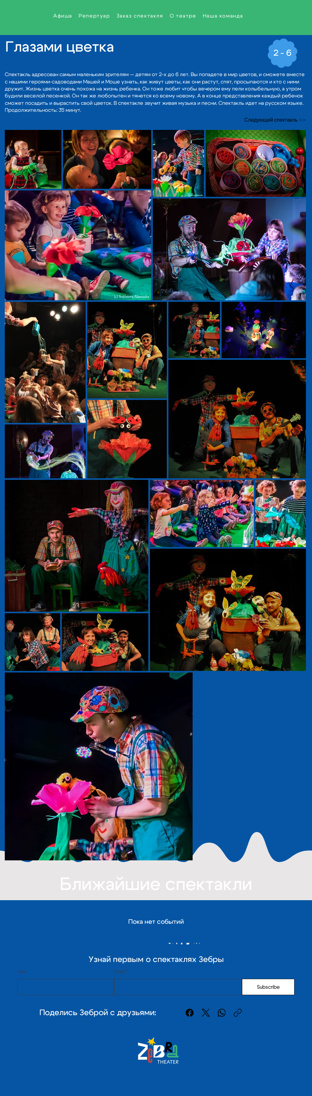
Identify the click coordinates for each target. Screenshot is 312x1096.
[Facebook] (190, 1013)
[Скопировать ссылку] (238, 1013)
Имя (22, 972)
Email (120, 972)
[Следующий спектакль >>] (274, 120)
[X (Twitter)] (206, 1013)
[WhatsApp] (222, 1013)
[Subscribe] (268, 987)
